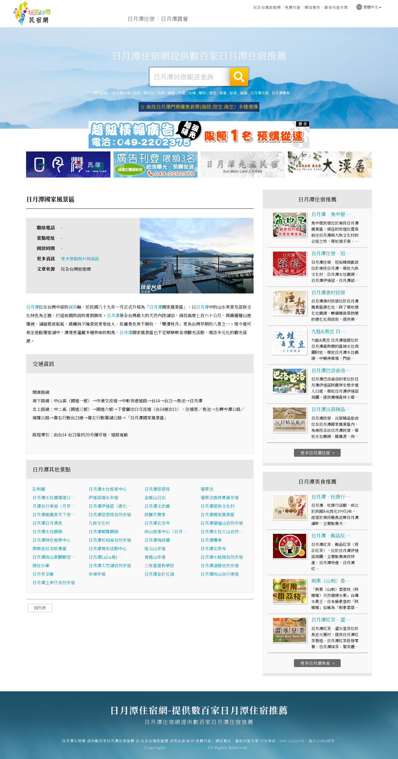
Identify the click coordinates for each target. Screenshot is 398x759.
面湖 (243, 92)
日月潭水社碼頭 (47, 532)
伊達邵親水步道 (103, 498)
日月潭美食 (241, 19)
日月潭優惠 (274, 19)
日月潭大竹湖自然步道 (110, 566)
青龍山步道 (155, 557)
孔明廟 (38, 489)
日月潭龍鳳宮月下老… (53, 515)
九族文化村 (99, 523)
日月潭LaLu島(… (105, 557)
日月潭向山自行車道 (220, 574)
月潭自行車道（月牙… (53, 506)
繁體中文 (368, 7)
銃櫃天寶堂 (155, 515)
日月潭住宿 (141, 18)
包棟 (192, 92)
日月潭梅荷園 (157, 540)
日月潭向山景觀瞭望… (53, 557)
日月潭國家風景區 (217, 515)
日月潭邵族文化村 (217, 506)
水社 (136, 92)
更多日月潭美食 (318, 663)
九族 (161, 92)
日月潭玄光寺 (157, 523)
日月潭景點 (341, 21)
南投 (73, 307)
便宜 (212, 92)
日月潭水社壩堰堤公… (53, 498)
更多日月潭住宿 (318, 453)
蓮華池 (207, 489)
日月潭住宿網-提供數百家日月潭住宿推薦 (32, 13)
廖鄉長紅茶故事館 (49, 549)
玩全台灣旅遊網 (267, 7)
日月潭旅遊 (207, 19)
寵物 (202, 92)
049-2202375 (292, 744)
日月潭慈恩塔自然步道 (110, 515)
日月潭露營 (174, 18)
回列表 (40, 608)
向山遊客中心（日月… (165, 532)
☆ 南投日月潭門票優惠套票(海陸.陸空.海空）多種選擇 (199, 106)
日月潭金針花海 (159, 574)
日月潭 (32, 307)
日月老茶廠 (43, 574)
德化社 (148, 92)
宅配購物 (372, 22)
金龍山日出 (155, 498)
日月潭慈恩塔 (157, 489)
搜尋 (239, 77)
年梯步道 (97, 574)
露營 (223, 92)
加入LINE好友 (322, 744)
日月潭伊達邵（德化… (110, 506)
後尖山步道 (155, 549)
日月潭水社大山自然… (222, 532)
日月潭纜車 (281, 92)
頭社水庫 (40, 566)
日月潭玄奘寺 (213, 549)
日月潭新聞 (308, 20)
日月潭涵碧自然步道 (220, 566)
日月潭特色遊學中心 (51, 540)
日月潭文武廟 (157, 506)
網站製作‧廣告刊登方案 (326, 7)
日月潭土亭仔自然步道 (53, 583)
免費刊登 (293, 7)
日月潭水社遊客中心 (108, 489)
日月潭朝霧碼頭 (103, 532)
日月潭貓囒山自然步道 (222, 523)
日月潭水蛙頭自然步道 (222, 557)
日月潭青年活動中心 (108, 549)
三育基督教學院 (159, 566)
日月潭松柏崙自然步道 (110, 540)
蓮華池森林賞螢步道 (220, 498)
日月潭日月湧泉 (47, 523)
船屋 (233, 92)
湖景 (171, 92)
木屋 (181, 92)
